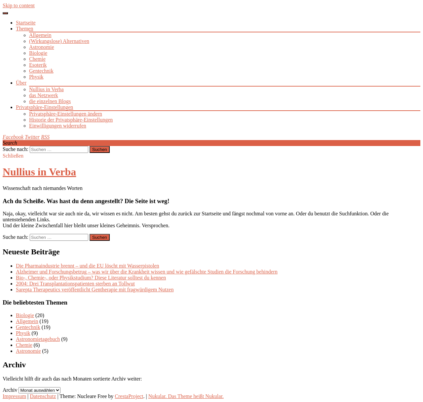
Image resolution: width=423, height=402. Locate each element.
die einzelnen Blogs (50, 101)
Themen (24, 28)
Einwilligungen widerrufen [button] (57, 125)
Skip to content (19, 5)
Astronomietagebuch (38, 339)
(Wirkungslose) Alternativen (59, 41)
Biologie (38, 53)
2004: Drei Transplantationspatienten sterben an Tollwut (75, 283)
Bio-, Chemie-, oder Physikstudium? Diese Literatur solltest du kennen (91, 277)
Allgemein (40, 35)
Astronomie (41, 47)
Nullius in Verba (46, 89)
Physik (36, 77)
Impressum (14, 396)
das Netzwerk (43, 95)
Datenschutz (43, 396)
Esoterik (38, 65)
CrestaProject (129, 396)
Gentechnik (41, 71)
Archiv (10, 390)
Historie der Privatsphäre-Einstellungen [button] (71, 120)
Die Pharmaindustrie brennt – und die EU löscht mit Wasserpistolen (87, 266)
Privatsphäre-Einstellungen (44, 107)
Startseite (26, 22)
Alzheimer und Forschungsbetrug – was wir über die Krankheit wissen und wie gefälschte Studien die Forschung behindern (147, 271)
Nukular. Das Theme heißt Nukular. (186, 396)
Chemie (37, 59)
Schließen (13, 156)
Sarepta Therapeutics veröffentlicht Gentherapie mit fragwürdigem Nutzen (94, 289)
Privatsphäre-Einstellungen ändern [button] (65, 114)
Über (21, 83)
